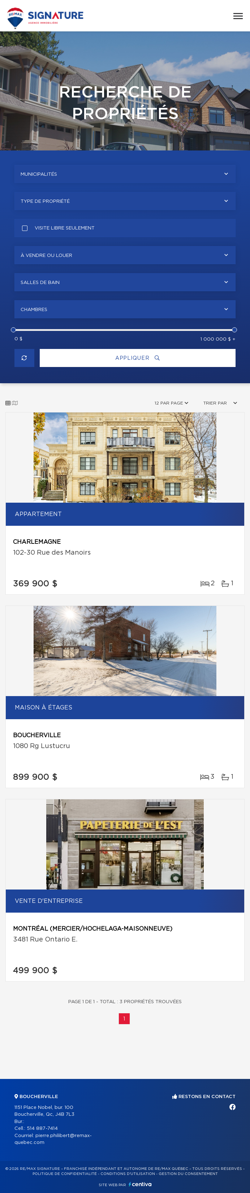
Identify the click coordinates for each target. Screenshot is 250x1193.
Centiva (140, 1184)
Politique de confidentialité (65, 1174)
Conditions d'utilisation (127, 1174)
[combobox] (125, 174)
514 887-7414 (42, 1128)
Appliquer (137, 358)
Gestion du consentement (188, 1174)
